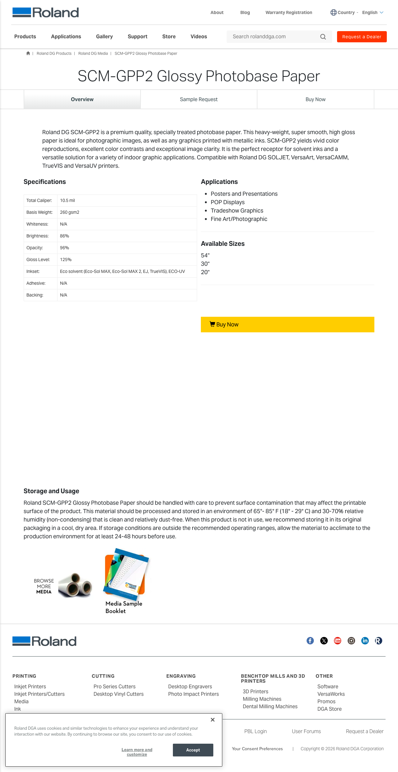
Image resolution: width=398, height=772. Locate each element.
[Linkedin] (365, 640)
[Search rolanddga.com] (276, 36)
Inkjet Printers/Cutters (39, 694)
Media (21, 701)
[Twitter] (324, 640)
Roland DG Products (54, 53)
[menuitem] (28, 36)
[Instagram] (351, 640)
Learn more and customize (137, 752)
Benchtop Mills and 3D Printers (273, 678)
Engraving (181, 676)
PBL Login (255, 731)
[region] (114, 740)
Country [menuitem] (346, 12)
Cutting (103, 676)
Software (327, 686)
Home (28, 53)
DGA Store (329, 709)
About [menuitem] (220, 12)
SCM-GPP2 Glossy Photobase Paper (146, 53)
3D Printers (255, 691)
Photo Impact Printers (193, 694)
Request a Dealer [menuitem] (362, 37)
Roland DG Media (93, 53)
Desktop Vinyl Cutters (119, 694)
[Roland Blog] (378, 640)
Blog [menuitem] (245, 12)
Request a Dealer (365, 731)
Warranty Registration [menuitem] (289, 12)
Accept (193, 750)
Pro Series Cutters (115, 686)
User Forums (306, 731)
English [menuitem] (373, 12)
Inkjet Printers (30, 686)
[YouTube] (337, 640)
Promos (326, 701)
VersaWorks (331, 694)
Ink (17, 709)
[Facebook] (310, 640)
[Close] (213, 720)
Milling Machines (262, 699)
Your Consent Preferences (257, 749)
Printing (24, 676)
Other (324, 676)
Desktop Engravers (190, 686)
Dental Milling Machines (270, 706)
